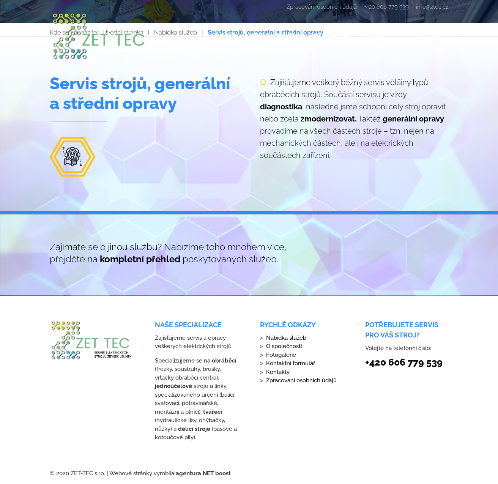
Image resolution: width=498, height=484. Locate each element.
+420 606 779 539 (386, 7)
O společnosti (284, 346)
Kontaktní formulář (290, 363)
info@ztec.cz (432, 7)
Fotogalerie (331, 36)
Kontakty (431, 36)
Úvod (226, 36)
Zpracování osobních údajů (322, 7)
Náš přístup (384, 36)
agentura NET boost (203, 473)
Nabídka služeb (272, 36)
